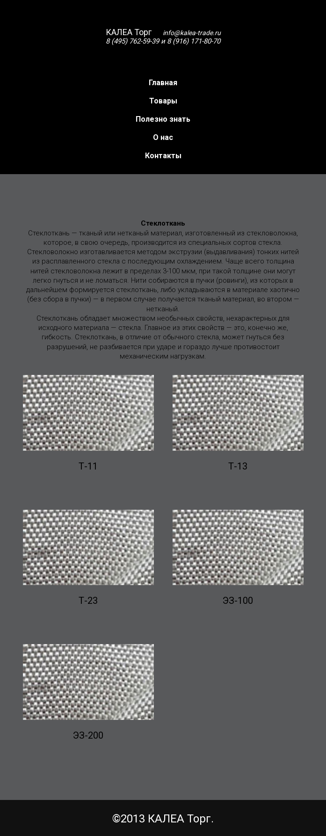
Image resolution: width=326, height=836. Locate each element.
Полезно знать (163, 119)
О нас (163, 137)
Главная (163, 82)
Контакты (163, 155)
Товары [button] (163, 100)
